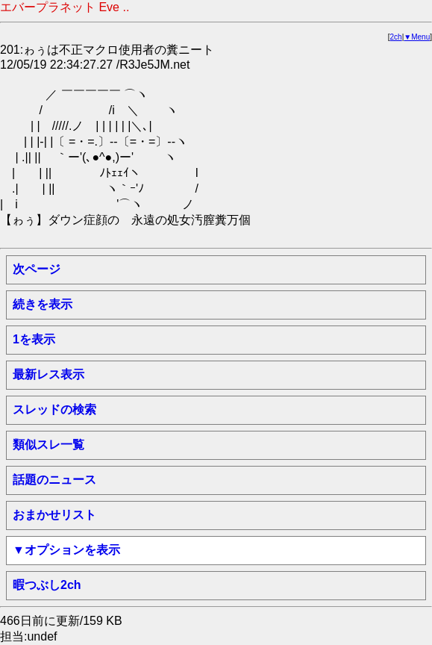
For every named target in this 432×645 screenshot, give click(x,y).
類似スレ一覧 (48, 444)
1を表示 (34, 339)
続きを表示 (42, 304)
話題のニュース (54, 479)
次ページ (36, 269)
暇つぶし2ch (47, 585)
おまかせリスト (54, 514)
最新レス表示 (48, 374)
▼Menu (417, 37)
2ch (396, 37)
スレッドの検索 (54, 409)
